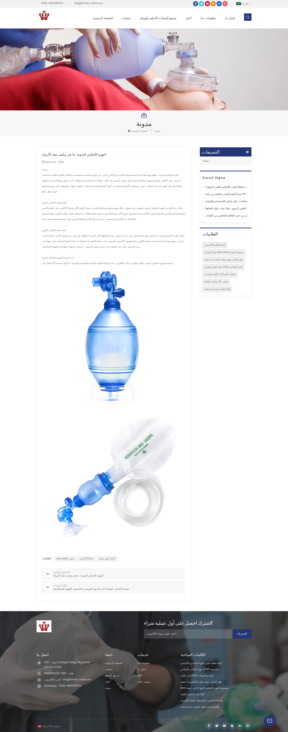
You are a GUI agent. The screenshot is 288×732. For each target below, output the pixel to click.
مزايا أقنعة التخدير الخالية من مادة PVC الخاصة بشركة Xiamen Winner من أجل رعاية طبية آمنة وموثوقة (226, 194)
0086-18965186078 (52, 3)
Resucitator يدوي (65, 558)
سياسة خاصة (144, 682)
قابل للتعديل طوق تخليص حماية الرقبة (200, 707)
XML (140, 676)
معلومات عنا (208, 18)
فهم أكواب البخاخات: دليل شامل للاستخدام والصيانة (226, 201)
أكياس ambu (86, 558)
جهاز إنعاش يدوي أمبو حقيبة (217, 289)
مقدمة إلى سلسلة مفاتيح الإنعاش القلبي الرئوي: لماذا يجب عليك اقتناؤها (226, 208)
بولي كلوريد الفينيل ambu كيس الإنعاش (223, 267)
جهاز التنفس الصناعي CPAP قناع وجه (200, 669)
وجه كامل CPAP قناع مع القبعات (197, 676)
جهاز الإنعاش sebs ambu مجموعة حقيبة (223, 252)
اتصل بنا (230, 18)
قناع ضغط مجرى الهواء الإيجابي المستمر (201, 663)
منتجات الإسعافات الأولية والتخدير (220, 274)
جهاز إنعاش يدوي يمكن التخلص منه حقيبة (223, 259)
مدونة (206, 161)
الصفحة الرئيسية (103, 18)
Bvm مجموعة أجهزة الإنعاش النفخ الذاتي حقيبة (204, 688)
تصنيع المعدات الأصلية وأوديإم (158, 18)
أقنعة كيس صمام (107, 558)
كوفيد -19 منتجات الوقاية (216, 281)
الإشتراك (242, 634)
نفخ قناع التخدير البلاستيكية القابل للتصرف (202, 701)
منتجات (126, 18)
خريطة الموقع (112, 676)
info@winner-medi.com (88, 3)
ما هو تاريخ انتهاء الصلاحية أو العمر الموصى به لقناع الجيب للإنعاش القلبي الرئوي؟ (226, 187)
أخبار (188, 18)
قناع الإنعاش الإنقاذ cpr (193, 694)
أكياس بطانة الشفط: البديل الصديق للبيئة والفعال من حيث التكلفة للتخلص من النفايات (226, 215)
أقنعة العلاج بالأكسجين (214, 245)
